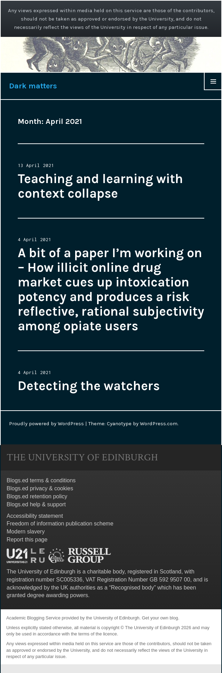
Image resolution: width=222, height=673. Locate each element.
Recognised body (132, 588)
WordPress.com (158, 423)
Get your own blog (160, 617)
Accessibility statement (35, 516)
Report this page (27, 540)
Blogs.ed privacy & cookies (40, 488)
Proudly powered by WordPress (46, 423)
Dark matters (33, 85)
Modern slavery (26, 532)
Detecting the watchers (89, 385)
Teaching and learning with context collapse (100, 186)
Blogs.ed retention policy (37, 496)
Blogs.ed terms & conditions (41, 480)
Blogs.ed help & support (36, 504)
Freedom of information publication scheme (60, 523)
